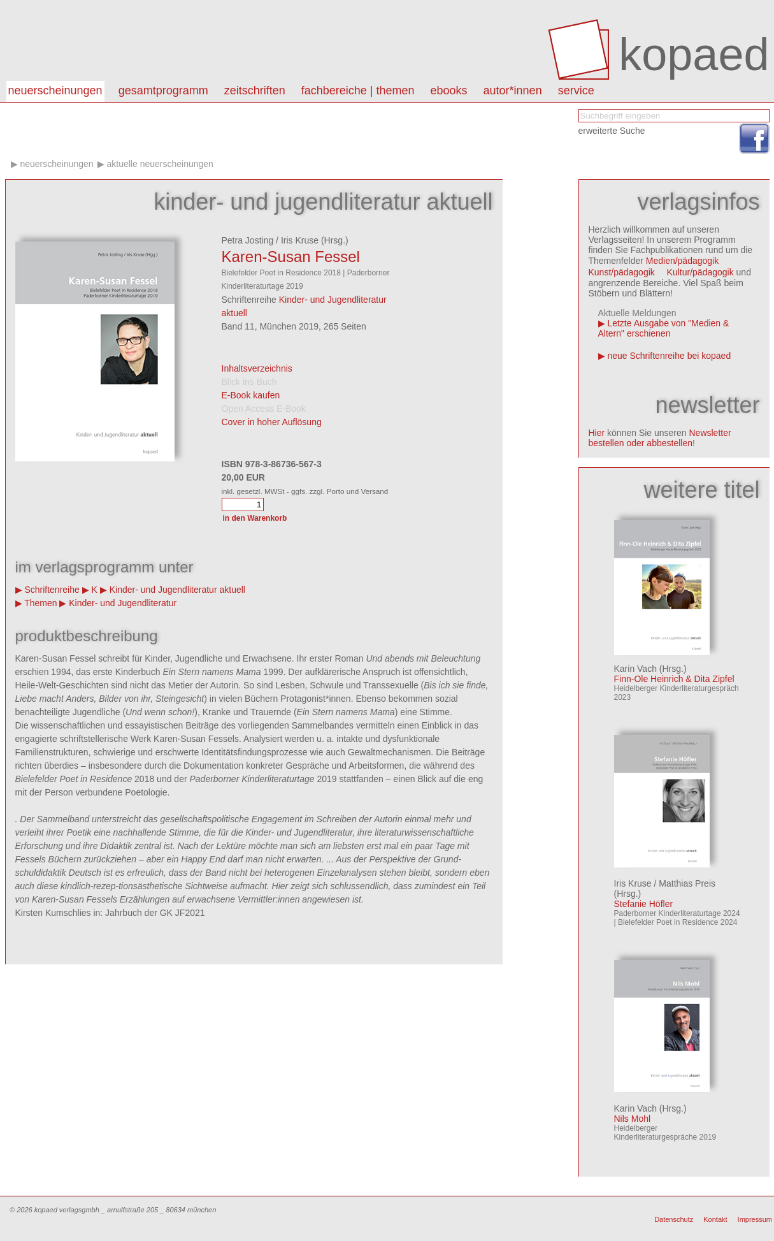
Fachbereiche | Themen (358, 90)
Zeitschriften (254, 90)
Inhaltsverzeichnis (257, 368)
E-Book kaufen (251, 395)
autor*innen (513, 90)
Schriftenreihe (51, 589)
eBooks (449, 90)
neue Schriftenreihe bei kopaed (669, 356)
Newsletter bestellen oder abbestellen (660, 438)
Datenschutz (673, 1219)
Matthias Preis (687, 883)
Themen (40, 603)
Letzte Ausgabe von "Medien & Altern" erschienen (663, 328)
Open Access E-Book (264, 408)
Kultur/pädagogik (700, 272)
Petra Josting (248, 240)
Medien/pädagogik (682, 261)
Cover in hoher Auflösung (272, 422)
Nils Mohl (632, 1119)
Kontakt (715, 1219)
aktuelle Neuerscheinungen (160, 164)
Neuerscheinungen (55, 90)
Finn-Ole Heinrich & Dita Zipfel (674, 679)
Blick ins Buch (249, 382)
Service (576, 90)
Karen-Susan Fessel (291, 256)
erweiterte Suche (611, 131)
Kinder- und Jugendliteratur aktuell (177, 589)
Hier (597, 433)
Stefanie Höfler (643, 904)
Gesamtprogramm (163, 90)
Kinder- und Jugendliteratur (122, 603)
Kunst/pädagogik (622, 272)
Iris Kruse (300, 240)
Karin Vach (635, 669)
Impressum (755, 1219)
